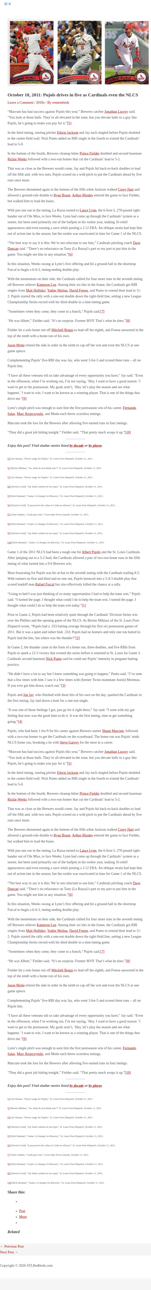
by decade (77, 446)
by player (95, 446)
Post (22, 1211)
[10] (128, 432)
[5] (69, 123)
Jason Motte (16, 345)
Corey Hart (126, 189)
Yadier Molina (57, 290)
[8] (128, 321)
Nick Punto (54, 659)
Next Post (9, 1252)
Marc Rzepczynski (30, 414)
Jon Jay (28, 695)
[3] (9, 477)
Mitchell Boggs (62, 330)
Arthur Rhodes (82, 195)
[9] (24, 399)
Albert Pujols (91, 552)
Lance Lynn (88, 210)
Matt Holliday (36, 290)
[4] (9, 486)
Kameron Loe (46, 285)
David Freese (78, 290)
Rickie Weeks (17, 159)
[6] (70, 254)
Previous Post (12, 1246)
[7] (102, 311)
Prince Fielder (90, 153)
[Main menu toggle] (7, 4)
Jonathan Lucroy (116, 112)
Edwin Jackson (67, 133)
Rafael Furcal (45, 584)
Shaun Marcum (113, 731)
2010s (40, 102)
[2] (9, 468)
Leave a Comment (20, 102)
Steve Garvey (69, 742)
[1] (9, 458)
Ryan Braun (62, 195)
